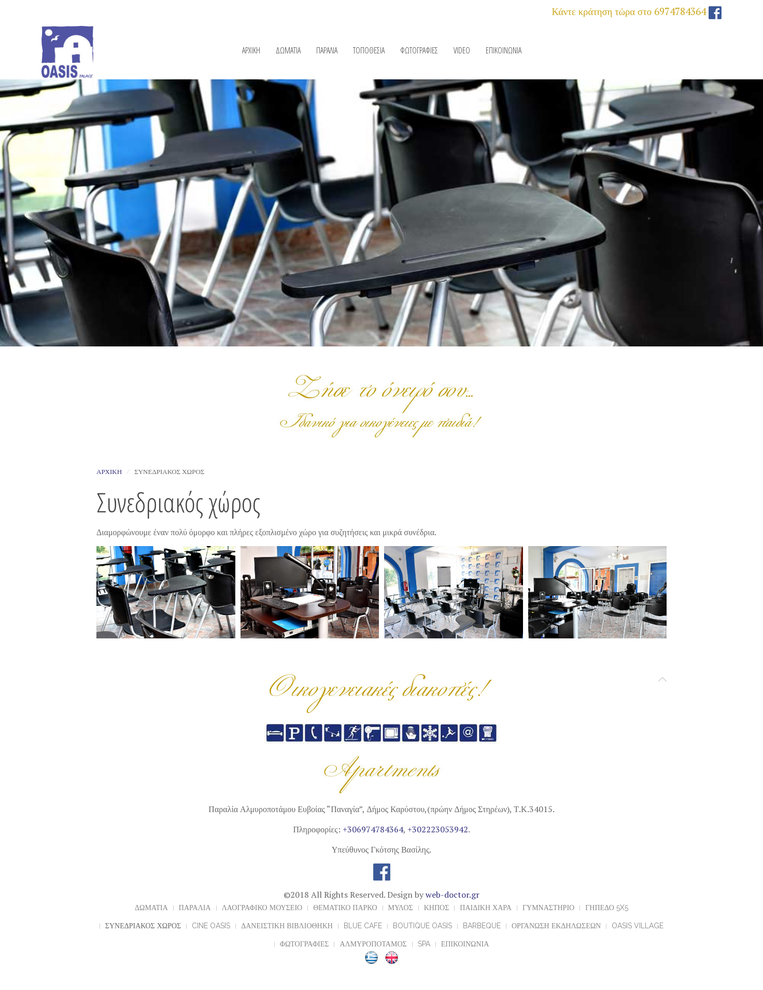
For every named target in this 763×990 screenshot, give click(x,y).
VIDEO (462, 50)
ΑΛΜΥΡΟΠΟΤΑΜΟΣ (373, 944)
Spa (424, 944)
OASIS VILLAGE (637, 926)
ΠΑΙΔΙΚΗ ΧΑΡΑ (486, 907)
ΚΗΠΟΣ (436, 907)
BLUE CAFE (363, 926)
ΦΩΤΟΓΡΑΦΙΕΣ (419, 50)
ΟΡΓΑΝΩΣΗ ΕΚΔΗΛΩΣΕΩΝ (556, 926)
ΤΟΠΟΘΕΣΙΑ (369, 50)
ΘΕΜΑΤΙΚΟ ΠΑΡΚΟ (345, 907)
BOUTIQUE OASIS (422, 926)
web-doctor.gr (452, 894)
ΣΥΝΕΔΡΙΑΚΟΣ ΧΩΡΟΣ (143, 926)
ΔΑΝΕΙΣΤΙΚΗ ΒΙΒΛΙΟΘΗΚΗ (287, 926)
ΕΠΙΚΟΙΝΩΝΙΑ (503, 50)
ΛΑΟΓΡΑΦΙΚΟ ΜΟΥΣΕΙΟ (262, 907)
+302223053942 (437, 829)
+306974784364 (373, 829)
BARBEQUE (482, 926)
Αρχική (109, 472)
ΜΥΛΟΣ (400, 907)
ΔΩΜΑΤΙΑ (288, 50)
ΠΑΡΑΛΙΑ (326, 50)
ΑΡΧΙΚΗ (251, 50)
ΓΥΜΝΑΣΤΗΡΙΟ (548, 907)
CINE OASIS (211, 926)
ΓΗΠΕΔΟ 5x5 (606, 907)
